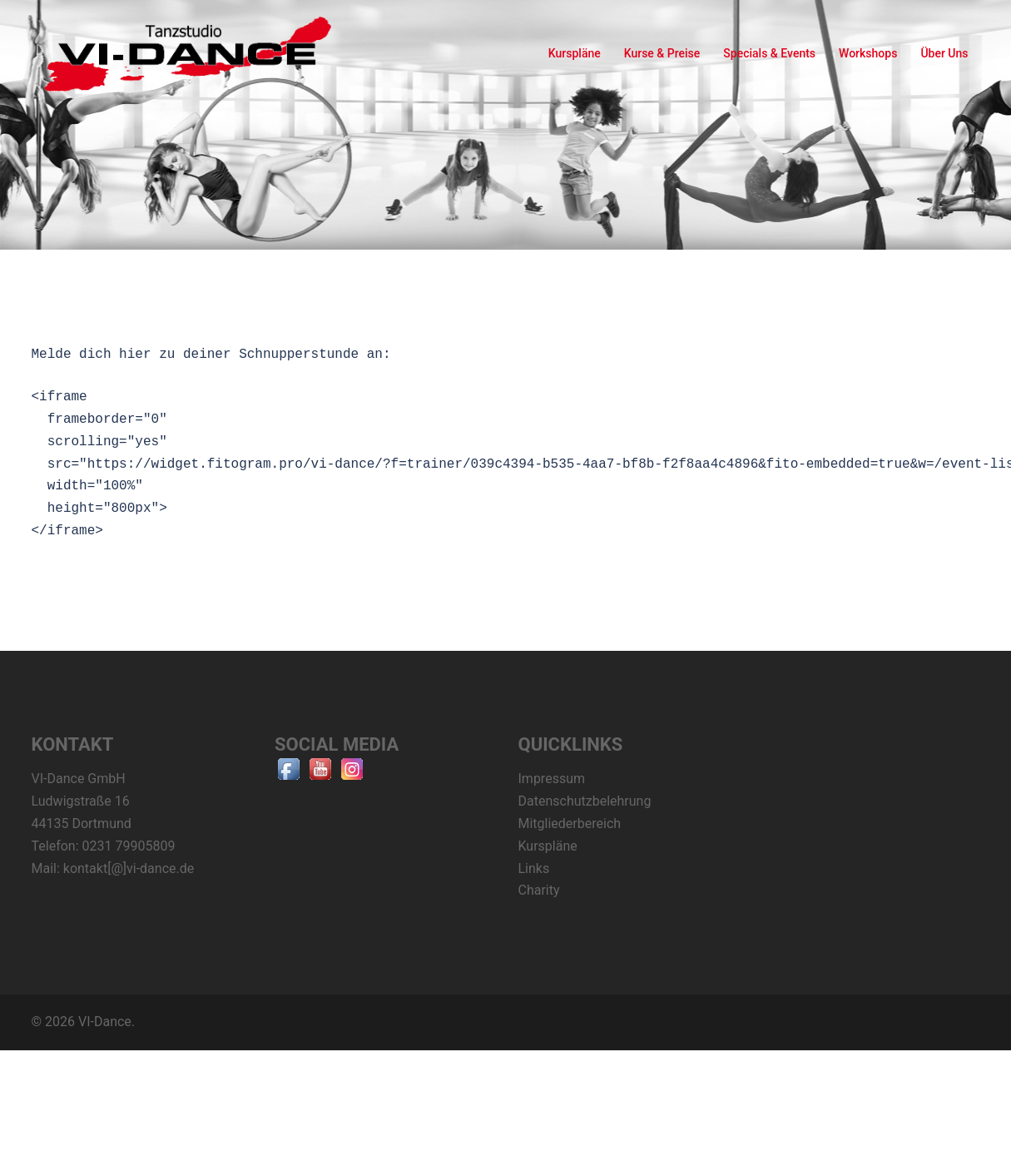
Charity (539, 890)
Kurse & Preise (662, 53)
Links (534, 868)
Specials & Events (769, 53)
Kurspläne (574, 53)
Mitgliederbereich (570, 823)
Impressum (552, 778)
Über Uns (944, 53)
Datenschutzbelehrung (585, 801)
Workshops (868, 53)
